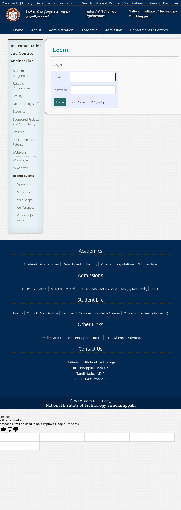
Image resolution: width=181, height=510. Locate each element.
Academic (89, 30)
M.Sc (84, 288)
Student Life (90, 300)
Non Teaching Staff (25, 104)
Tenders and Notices (56, 337)
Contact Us (90, 349)
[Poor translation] (13, 429)
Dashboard (171, 3)
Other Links (90, 324)
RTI (108, 337)
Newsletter (20, 168)
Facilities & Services (76, 313)
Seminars (23, 192)
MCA (103, 288)
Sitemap (154, 3)
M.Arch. (71, 288)
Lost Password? (82, 102)
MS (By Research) (134, 288)
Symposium (25, 184)
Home (18, 30)
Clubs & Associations (42, 313)
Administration (61, 30)
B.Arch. (41, 288)
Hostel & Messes (107, 313)
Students (19, 111)
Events (63, 3)
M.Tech (56, 288)
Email (57, 77)
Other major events (25, 217)
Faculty (17, 96)
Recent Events (23, 176)
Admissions (90, 275)
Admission (113, 30)
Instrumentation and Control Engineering (26, 53)
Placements (10, 3)
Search (87, 3)
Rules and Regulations (118, 264)
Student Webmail (108, 3)
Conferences (25, 207)
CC (73, 3)
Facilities (18, 132)
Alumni (119, 337)
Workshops (20, 160)
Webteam (19, 152)
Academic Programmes (41, 264)
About (36, 30)
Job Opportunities (88, 337)
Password (60, 90)
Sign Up (99, 102)
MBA (114, 288)
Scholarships (147, 264)
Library (27, 3)
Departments (45, 3)
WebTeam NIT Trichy (92, 401)
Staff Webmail (134, 3)
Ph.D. (155, 288)
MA (94, 288)
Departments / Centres (149, 30)
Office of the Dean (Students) (146, 313)
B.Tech (27, 288)
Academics (90, 251)
